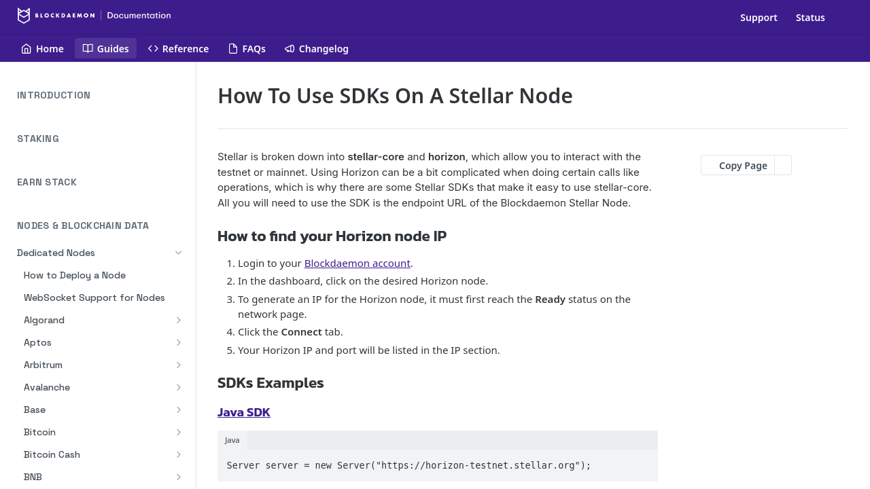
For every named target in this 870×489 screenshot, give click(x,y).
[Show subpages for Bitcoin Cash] (178, 454)
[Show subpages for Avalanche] (178, 387)
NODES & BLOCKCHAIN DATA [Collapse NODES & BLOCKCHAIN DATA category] (102, 225)
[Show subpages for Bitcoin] (178, 432)
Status (810, 17)
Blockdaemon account (357, 263)
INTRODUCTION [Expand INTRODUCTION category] (102, 95)
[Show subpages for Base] (178, 409)
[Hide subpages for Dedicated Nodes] (178, 252)
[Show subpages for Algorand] (178, 319)
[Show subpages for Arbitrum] (178, 364)
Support (759, 17)
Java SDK (244, 411)
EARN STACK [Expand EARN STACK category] (102, 182)
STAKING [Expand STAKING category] (102, 138)
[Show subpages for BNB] (178, 476)
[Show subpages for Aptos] (178, 342)
